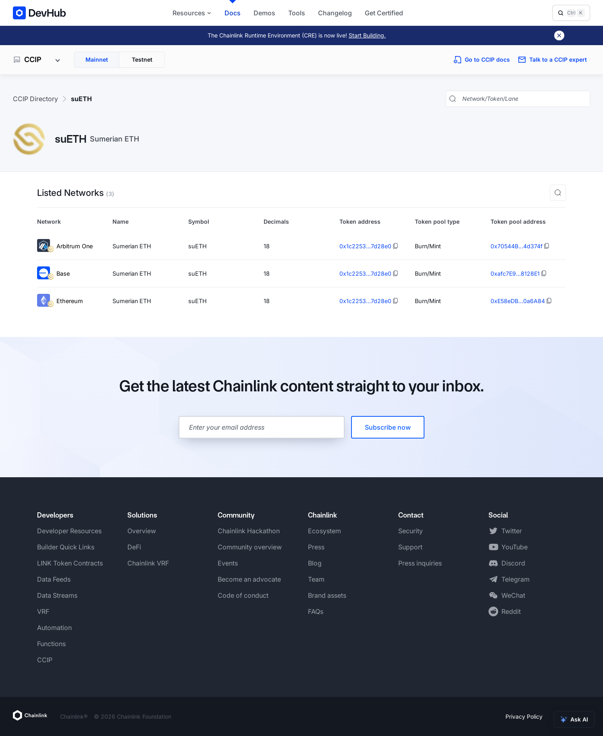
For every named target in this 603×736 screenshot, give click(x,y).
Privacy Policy (524, 716)
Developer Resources (69, 531)
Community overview (250, 547)
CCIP (44, 660)
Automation (54, 628)
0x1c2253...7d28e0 (365, 246)
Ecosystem (324, 531)
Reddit (511, 611)
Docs (233, 13)
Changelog (335, 13)
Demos (264, 13)
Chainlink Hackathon (249, 531)
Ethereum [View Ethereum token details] (60, 301)
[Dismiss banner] (559, 35)
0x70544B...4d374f (517, 246)
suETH (81, 99)
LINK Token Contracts (70, 563)
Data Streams (57, 595)
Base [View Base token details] (53, 273)
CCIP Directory (35, 99)
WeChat (513, 595)
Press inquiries (420, 563)
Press (316, 547)
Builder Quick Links (65, 547)
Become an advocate (249, 579)
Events (228, 563)
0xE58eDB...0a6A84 (518, 300)
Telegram (515, 579)
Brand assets (327, 595)
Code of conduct (243, 595)
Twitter (511, 531)
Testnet (142, 59)
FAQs (315, 611)
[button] (558, 193)
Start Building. (367, 35)
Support (410, 547)
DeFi (134, 547)
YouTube (514, 547)
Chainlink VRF (148, 563)
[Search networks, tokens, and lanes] (524, 98)
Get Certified (384, 13)
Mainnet (96, 59)
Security (410, 531)
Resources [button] (192, 13)
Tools (296, 13)
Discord (513, 563)
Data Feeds (54, 579)
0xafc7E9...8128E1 (515, 273)
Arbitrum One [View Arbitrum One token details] (65, 246)
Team (316, 579)
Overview (141, 531)
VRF (43, 611)
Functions (51, 644)
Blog (315, 563)
